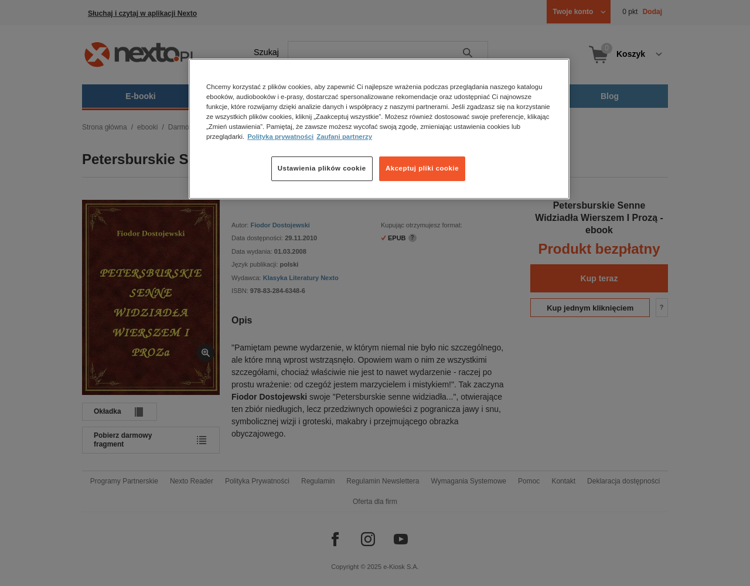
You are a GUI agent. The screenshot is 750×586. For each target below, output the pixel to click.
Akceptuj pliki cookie (422, 168)
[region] (379, 129)
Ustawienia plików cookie (322, 168)
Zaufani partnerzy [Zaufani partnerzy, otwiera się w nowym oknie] (344, 136)
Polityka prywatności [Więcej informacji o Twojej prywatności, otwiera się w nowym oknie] (280, 136)
